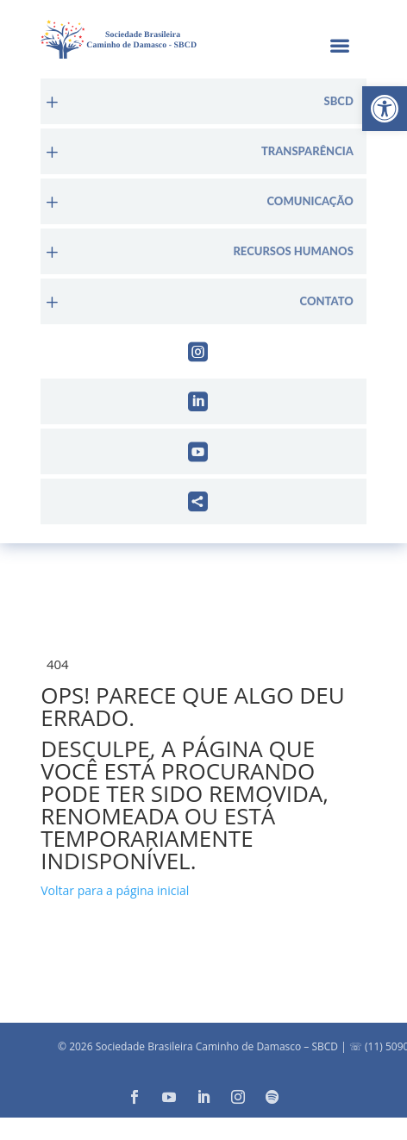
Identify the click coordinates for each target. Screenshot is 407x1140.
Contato (327, 301)
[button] (384, 108)
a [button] (339, 47)
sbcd (339, 101)
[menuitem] (203, 101)
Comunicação (309, 201)
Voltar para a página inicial (115, 890)
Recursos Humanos (293, 251)
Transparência (307, 151)
